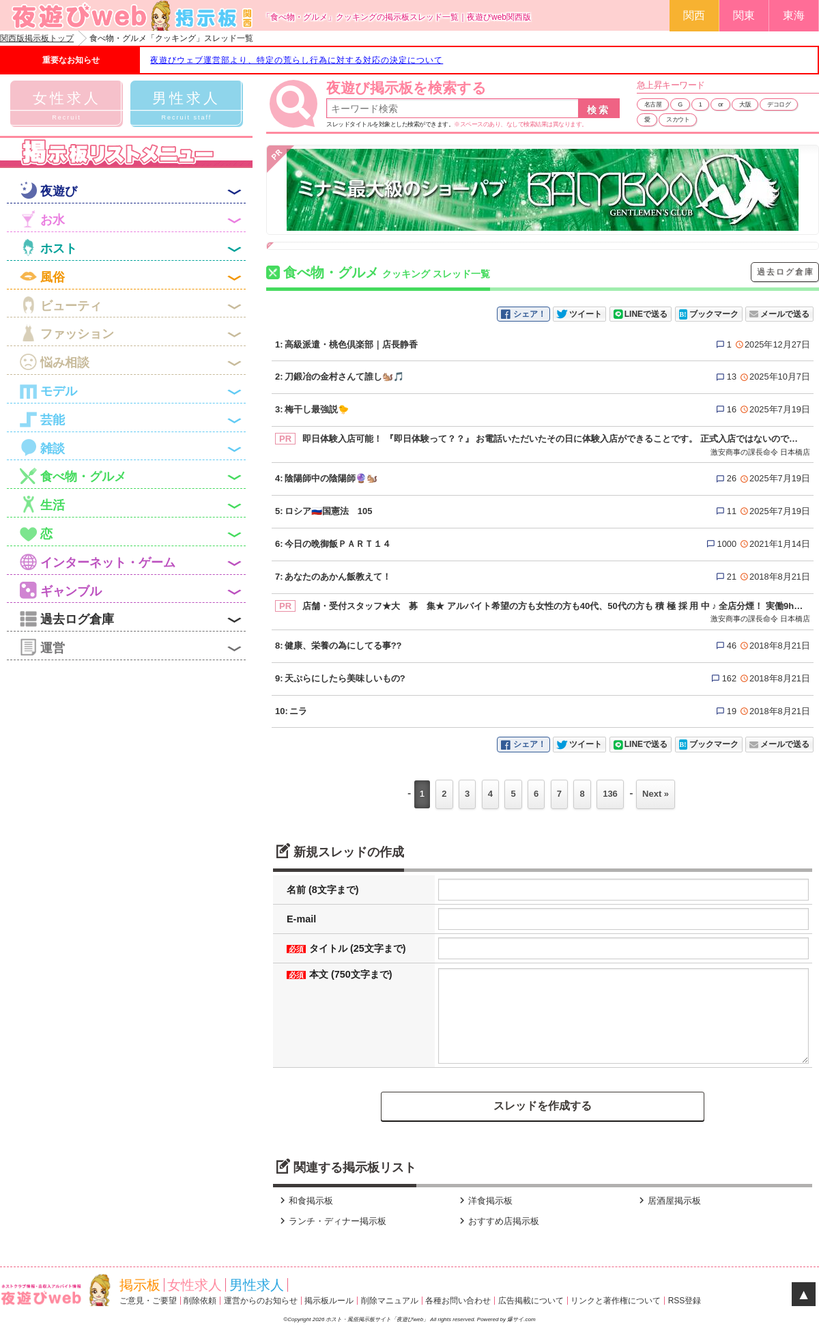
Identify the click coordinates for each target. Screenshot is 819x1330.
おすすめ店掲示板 (497, 1221)
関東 (744, 15)
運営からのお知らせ (261, 1300)
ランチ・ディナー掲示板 (331, 1221)
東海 (794, 15)
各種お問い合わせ (458, 1300)
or (720, 104)
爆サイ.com (521, 1319)
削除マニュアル (389, 1300)
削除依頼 (200, 1300)
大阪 (745, 104)
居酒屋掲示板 (668, 1200)
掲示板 (139, 1284)
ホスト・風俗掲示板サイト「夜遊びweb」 (377, 1319)
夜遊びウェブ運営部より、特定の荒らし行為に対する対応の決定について (296, 60)
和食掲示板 (304, 1200)
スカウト (677, 119)
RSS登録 (685, 1300)
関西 (694, 15)
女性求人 (194, 1284)
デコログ (778, 104)
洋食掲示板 (484, 1200)
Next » (655, 794)
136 (610, 794)
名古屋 (653, 104)
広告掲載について (531, 1300)
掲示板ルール (329, 1300)
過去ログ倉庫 (785, 272)
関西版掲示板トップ (37, 38)
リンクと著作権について (616, 1300)
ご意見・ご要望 (148, 1300)
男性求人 (256, 1284)
